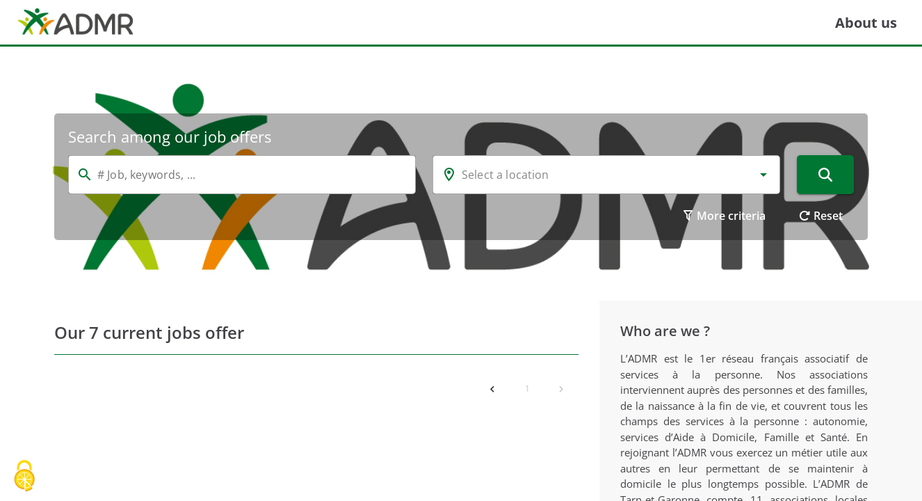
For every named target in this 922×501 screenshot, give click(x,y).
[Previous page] (492, 389)
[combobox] (606, 174)
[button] (763, 174)
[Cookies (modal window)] (24, 477)
